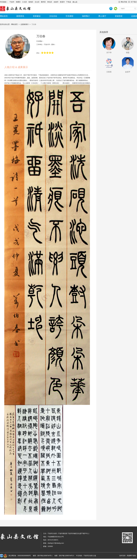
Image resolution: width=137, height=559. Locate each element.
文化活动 (53, 16)
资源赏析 (119, 16)
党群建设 (37, 16)
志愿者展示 (25, 24)
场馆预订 (86, 16)
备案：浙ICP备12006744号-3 (64, 555)
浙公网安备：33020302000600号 (20, 555)
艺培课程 (69, 16)
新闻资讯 (20, 16)
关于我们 (134, 2)
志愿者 (134, 16)
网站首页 (4, 16)
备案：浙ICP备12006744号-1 (42, 555)
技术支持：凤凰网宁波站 (127, 555)
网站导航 (124, 2)
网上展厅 (102, 16)
